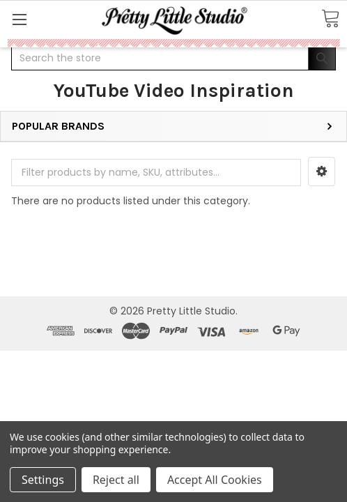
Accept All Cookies (214, 479)
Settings (43, 479)
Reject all (116, 479)
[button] (321, 171)
